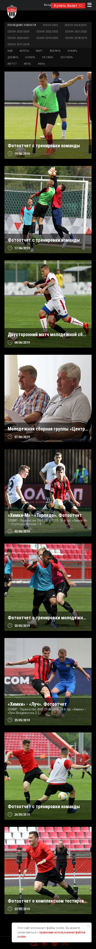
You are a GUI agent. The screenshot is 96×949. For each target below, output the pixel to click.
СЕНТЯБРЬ (66, 57)
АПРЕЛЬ (24, 50)
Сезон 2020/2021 (18, 38)
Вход (47, 5)
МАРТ (39, 50)
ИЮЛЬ (27, 63)
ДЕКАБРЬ (13, 57)
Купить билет (68, 6)
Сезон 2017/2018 (18, 44)
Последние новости (22, 25)
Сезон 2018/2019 (76, 38)
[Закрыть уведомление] (88, 926)
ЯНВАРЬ (72, 50)
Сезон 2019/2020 (47, 38)
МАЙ (10, 50)
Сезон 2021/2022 (76, 31)
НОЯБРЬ (30, 57)
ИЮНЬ (41, 63)
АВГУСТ (12, 63)
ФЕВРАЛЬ (55, 50)
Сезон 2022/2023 (47, 31)
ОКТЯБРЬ (47, 57)
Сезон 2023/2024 (18, 31)
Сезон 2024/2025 (76, 25)
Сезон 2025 (50, 25)
